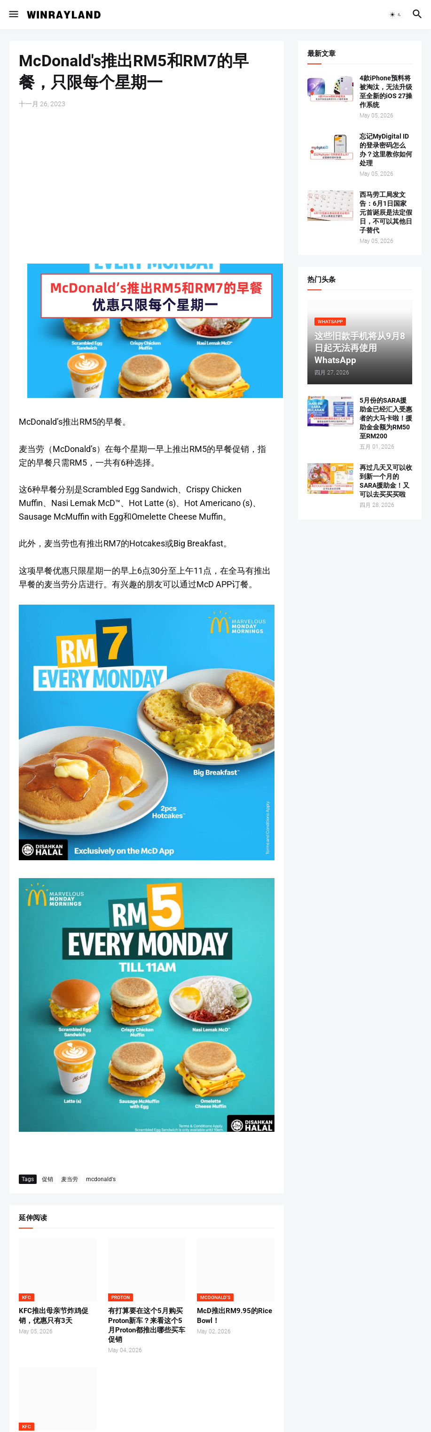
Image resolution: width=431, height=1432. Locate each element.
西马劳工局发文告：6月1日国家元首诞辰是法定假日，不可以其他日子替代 (386, 212)
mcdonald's (101, 1179)
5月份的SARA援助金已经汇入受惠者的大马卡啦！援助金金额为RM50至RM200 (386, 418)
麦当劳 (69, 1179)
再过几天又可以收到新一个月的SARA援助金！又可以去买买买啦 (386, 481)
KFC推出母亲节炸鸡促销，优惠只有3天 (53, 1315)
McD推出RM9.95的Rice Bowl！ (234, 1315)
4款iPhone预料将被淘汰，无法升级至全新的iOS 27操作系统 (386, 91)
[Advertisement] (146, 186)
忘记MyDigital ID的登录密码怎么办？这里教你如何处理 (386, 149)
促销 (47, 1179)
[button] (13, 15)
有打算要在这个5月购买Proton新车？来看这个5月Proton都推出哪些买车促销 (146, 1325)
